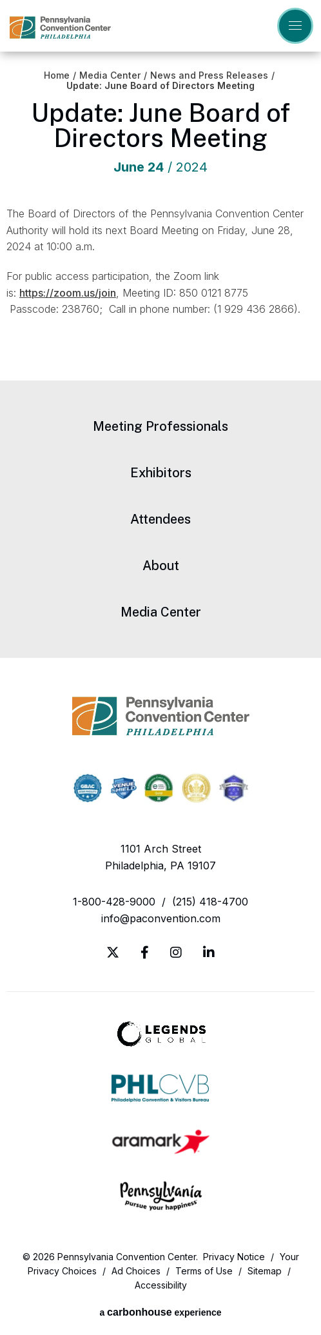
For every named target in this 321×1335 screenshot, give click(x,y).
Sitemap (265, 1270)
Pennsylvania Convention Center (60, 27)
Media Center (110, 75)
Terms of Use (204, 1270)
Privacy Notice (234, 1256)
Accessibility (161, 1285)
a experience (160, 1312)
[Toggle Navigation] (295, 26)
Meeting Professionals (160, 426)
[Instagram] (176, 952)
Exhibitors (160, 472)
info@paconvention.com (160, 918)
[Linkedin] (209, 952)
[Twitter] (112, 952)
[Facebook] (145, 952)
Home (57, 75)
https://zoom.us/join (67, 292)
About (160, 565)
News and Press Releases (209, 75)
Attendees (160, 519)
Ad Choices (136, 1270)
